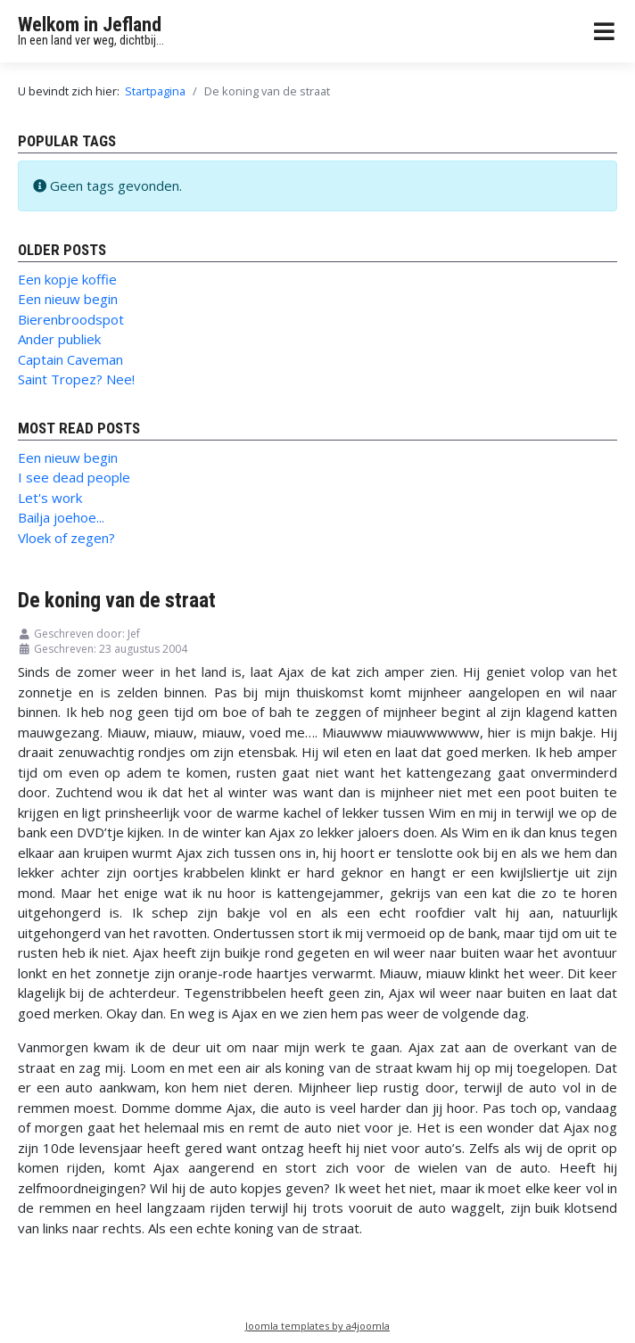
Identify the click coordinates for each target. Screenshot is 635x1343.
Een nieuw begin (68, 299)
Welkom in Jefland (89, 24)
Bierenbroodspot (71, 319)
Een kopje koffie (67, 279)
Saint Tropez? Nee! (76, 379)
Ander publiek (59, 339)
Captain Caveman (70, 359)
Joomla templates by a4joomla (317, 1325)
